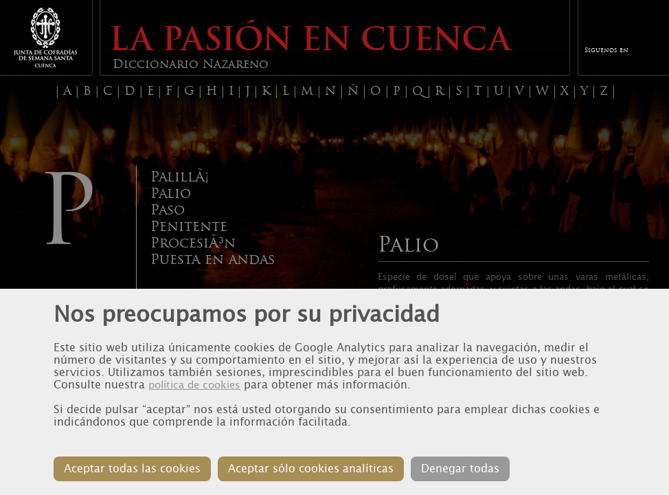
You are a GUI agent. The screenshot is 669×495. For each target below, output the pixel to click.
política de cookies (194, 385)
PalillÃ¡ (179, 176)
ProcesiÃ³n (193, 242)
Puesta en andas (212, 259)
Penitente (188, 226)
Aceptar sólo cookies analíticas (311, 468)
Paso (167, 209)
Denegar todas (460, 468)
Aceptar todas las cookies (132, 468)
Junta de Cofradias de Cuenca (45, 37)
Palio (170, 193)
